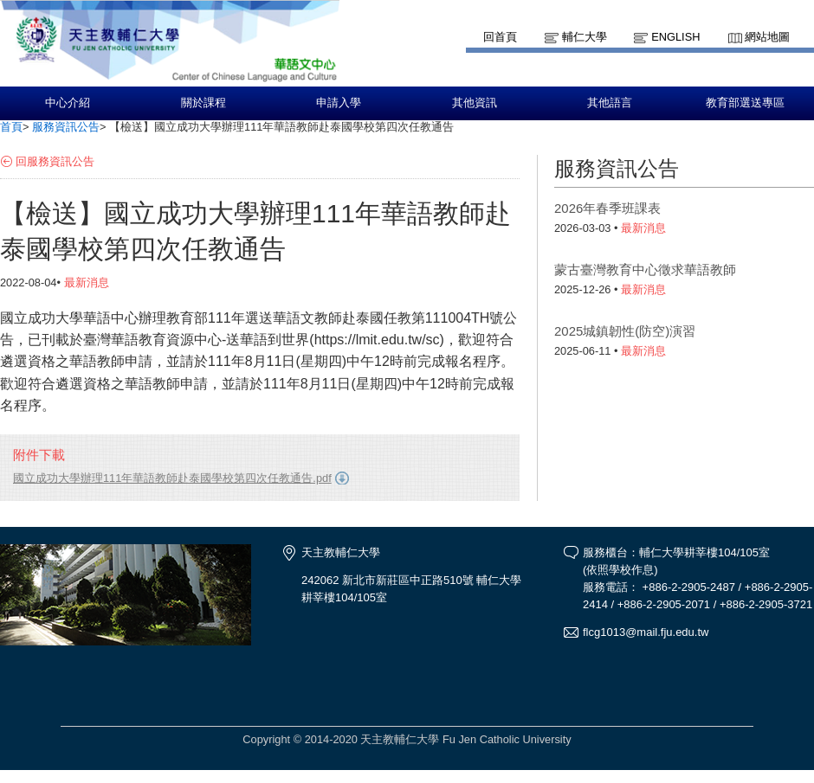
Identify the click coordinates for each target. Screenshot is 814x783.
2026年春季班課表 (607, 208)
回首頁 (500, 36)
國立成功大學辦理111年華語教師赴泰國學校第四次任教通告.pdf (172, 478)
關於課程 (203, 103)
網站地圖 (767, 36)
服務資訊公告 (66, 126)
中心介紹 (67, 103)
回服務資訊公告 (55, 161)
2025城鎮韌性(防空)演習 (624, 331)
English (675, 36)
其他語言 (609, 103)
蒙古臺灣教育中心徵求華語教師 (645, 269)
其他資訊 (474, 103)
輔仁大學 (584, 36)
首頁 (11, 126)
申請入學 (338, 103)
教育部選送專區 (745, 103)
